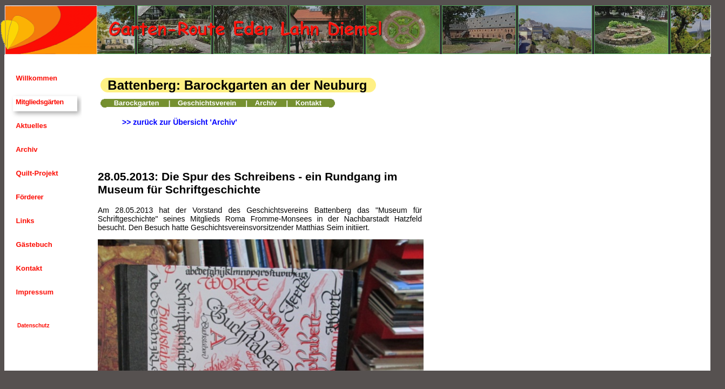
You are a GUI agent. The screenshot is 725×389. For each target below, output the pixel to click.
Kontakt (28, 268)
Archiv (26, 149)
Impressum (33, 292)
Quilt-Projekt (36, 173)
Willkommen (35, 78)
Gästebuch (33, 244)
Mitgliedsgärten (39, 102)
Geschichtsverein (207, 103)
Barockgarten (136, 103)
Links (24, 221)
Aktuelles (30, 126)
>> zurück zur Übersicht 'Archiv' (179, 122)
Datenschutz (33, 325)
